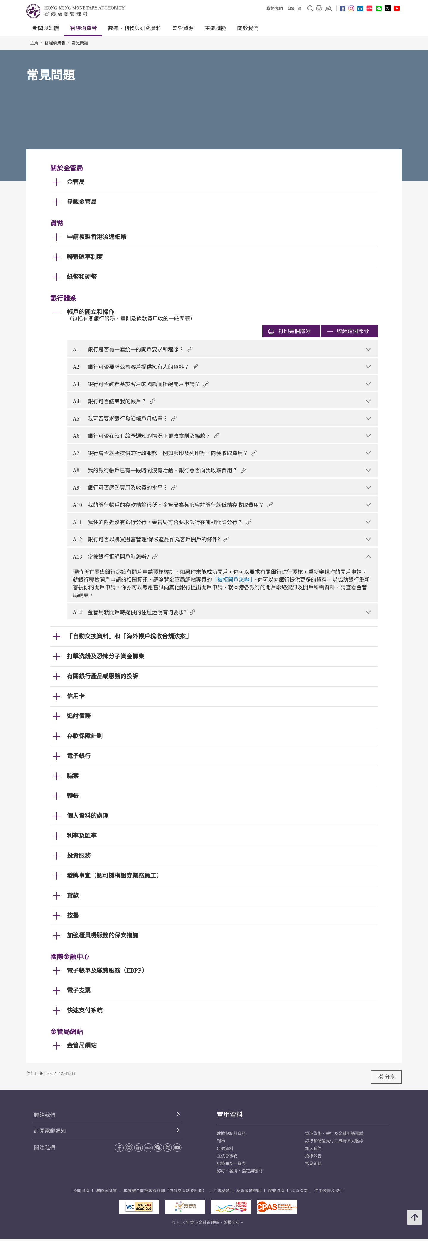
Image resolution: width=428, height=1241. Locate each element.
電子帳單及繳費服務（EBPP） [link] (107, 970)
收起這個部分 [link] (348, 331)
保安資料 (276, 1191)
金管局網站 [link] (82, 1045)
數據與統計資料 (231, 1133)
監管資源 (183, 28)
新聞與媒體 (45, 28)
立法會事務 (227, 1156)
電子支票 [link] (79, 990)
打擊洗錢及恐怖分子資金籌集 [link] (105, 656)
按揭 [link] (73, 915)
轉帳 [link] (73, 796)
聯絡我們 (274, 8)
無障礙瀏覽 (106, 1191)
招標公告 (313, 1156)
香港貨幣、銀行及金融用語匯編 (334, 1133)
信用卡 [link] (76, 696)
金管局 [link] (76, 182)
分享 (386, 1076)
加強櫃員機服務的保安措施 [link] (102, 935)
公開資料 (81, 1191)
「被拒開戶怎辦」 (232, 580)
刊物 (221, 1141)
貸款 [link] (73, 895)
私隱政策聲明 (248, 1191)
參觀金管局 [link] (82, 202)
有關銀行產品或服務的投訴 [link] (102, 676)
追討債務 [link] (79, 716)
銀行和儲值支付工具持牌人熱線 (334, 1141)
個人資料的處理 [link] (87, 815)
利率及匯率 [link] (82, 835)
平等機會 (221, 1191)
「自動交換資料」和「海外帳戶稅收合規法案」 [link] (129, 636)
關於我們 (248, 28)
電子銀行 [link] (79, 756)
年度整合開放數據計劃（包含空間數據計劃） (165, 1191)
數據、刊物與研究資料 (134, 28)
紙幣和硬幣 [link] (82, 276)
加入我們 (313, 1148)
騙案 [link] (73, 776)
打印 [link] (289, 331)
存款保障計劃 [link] (85, 736)
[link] (328, 8)
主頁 (34, 43)
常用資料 (230, 1114)
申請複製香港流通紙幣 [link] (96, 237)
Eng (290, 8)
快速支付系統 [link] (85, 1010)
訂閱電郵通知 (50, 1131)
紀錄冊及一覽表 (231, 1163)
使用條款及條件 (328, 1191)
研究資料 (225, 1148)
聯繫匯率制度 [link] (85, 257)
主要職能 (215, 28)
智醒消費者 (83, 28)
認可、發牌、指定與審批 (239, 1171)
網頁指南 (299, 1191)
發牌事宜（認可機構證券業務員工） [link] (114, 875)
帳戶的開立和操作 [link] (90, 312)
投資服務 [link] (79, 855)
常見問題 (80, 43)
